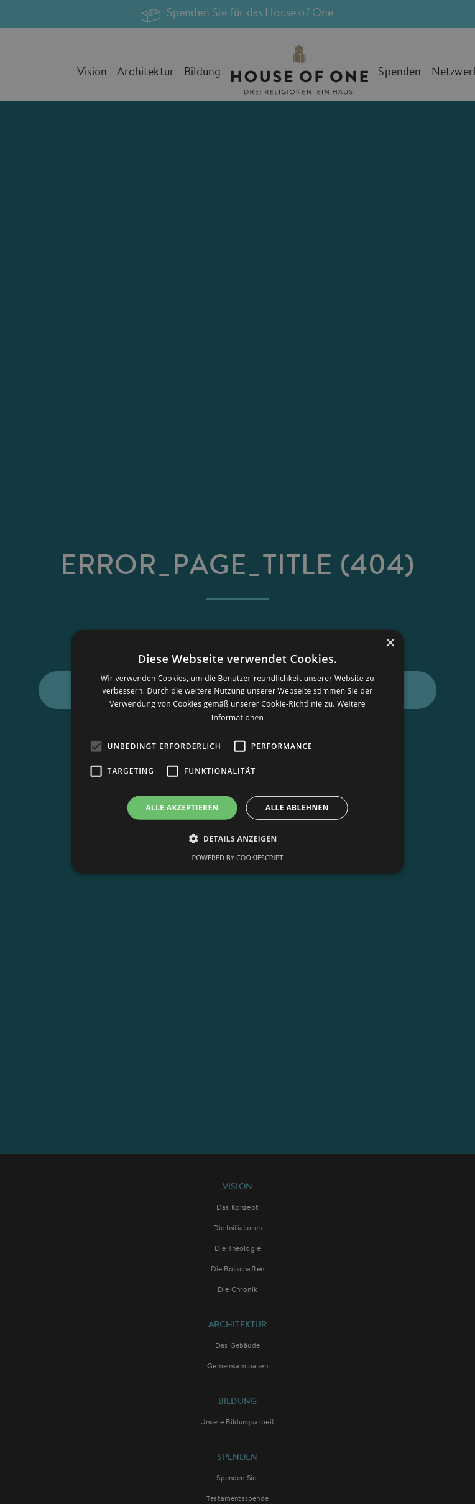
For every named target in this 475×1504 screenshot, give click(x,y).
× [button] (389, 643)
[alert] (237, 752)
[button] (237, 838)
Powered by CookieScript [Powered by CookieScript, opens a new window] (238, 857)
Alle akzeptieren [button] (182, 807)
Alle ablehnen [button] (297, 807)
